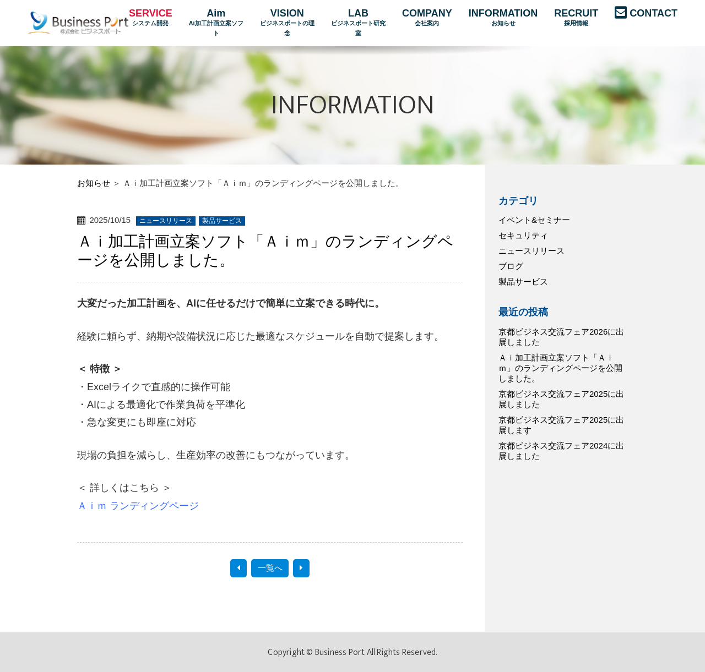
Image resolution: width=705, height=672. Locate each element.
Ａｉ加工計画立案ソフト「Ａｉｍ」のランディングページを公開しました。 (560, 368)
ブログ (510, 266)
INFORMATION (503, 18)
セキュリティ (523, 235)
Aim (216, 23)
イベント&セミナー (534, 220)
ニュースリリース (531, 250)
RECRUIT (576, 18)
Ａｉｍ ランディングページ (138, 505)
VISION (287, 23)
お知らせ (93, 183)
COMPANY (427, 18)
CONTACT (653, 13)
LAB (358, 23)
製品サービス (523, 281)
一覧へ (270, 567)
